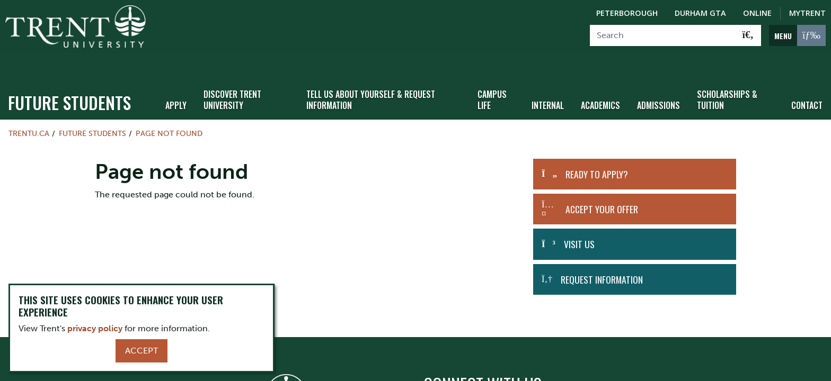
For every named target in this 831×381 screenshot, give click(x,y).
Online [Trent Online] (757, 13)
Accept (141, 351)
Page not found (169, 109)
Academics (600, 81)
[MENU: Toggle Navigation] (797, 35)
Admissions (658, 81)
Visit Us (579, 219)
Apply (176, 81)
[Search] (663, 35)
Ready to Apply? (596, 150)
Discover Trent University (232, 75)
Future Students (69, 78)
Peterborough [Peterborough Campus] (627, 13)
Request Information (602, 255)
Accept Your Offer (601, 185)
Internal (548, 81)
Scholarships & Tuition (727, 75)
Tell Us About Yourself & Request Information (370, 75)
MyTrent (807, 13)
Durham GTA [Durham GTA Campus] (700, 13)
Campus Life (492, 75)
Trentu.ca (28, 109)
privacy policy (94, 328)
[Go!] (748, 35)
